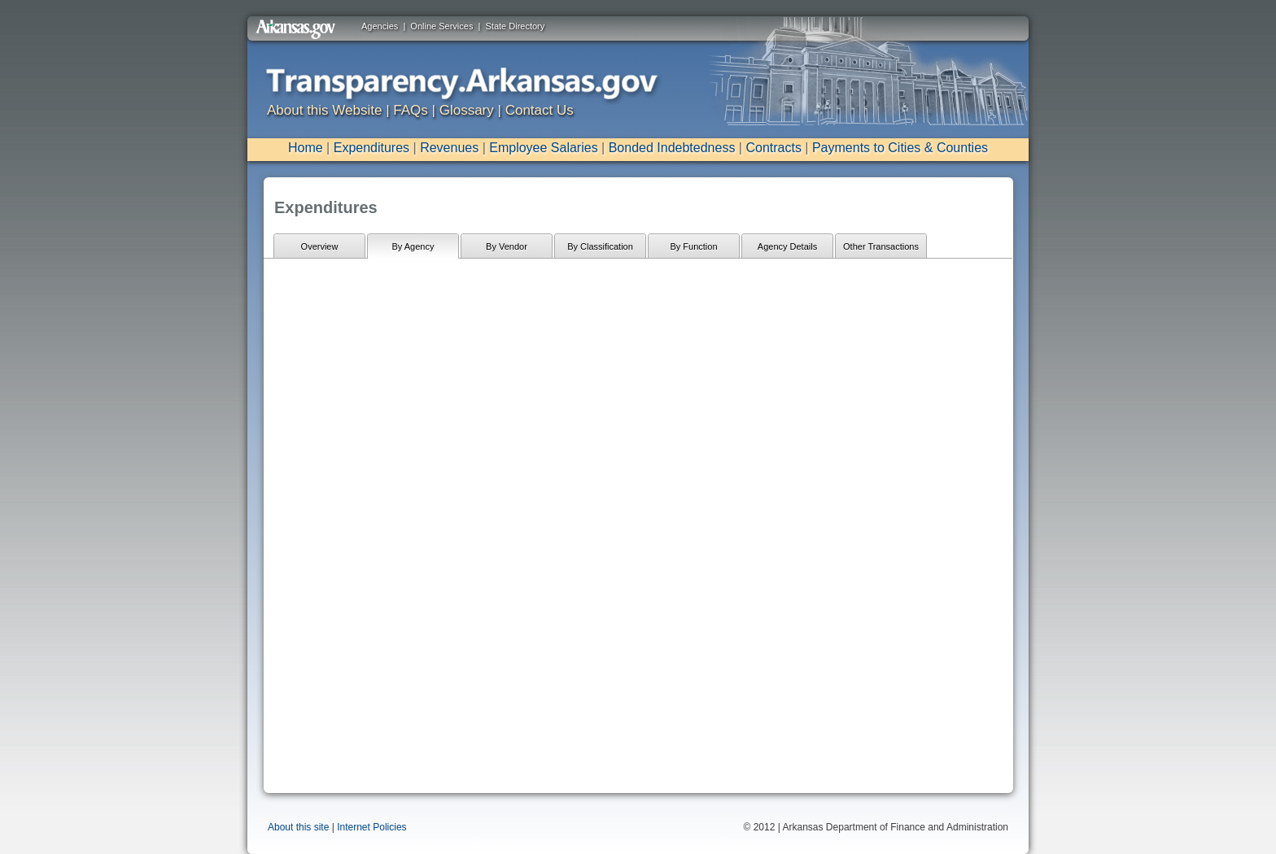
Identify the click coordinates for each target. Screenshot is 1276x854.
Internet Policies (371, 827)
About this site (298, 827)
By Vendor (506, 246)
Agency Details (787, 246)
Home (305, 148)
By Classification (600, 246)
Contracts (773, 148)
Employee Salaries (543, 148)
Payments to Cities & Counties (900, 148)
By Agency (413, 246)
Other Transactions (881, 246)
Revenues (449, 148)
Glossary (466, 110)
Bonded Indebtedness (672, 148)
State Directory (515, 26)
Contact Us (539, 110)
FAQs (410, 110)
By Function (693, 246)
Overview (320, 246)
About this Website (324, 110)
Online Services (441, 26)
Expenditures (371, 148)
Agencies (379, 26)
